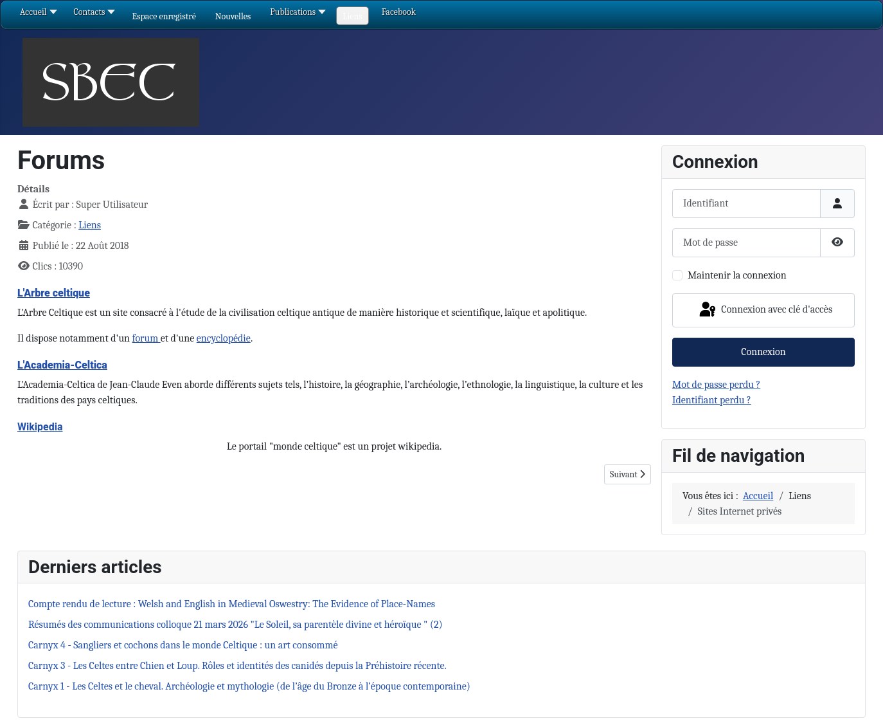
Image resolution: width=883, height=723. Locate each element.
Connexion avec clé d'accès (764, 310)
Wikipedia (39, 427)
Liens (89, 225)
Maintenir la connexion (737, 275)
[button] (163, 16)
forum (146, 338)
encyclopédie (224, 338)
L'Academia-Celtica (62, 365)
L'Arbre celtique (53, 293)
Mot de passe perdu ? (716, 384)
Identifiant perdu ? (711, 400)
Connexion (763, 352)
